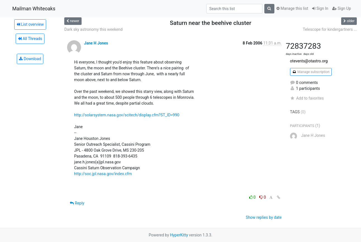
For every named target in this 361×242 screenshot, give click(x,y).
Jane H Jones (96, 43)
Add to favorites (307, 98)
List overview (30, 24)
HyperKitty (179, 235)
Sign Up (341, 8)
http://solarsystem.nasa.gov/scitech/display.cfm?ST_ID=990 (126, 115)
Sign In (320, 8)
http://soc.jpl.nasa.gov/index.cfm (103, 173)
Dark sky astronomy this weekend (93, 29)
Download (30, 59)
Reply (77, 203)
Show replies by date (264, 217)
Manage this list (292, 8)
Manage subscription (310, 72)
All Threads (30, 38)
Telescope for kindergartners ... (330, 29)
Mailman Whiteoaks (33, 8)
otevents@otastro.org (309, 61)
